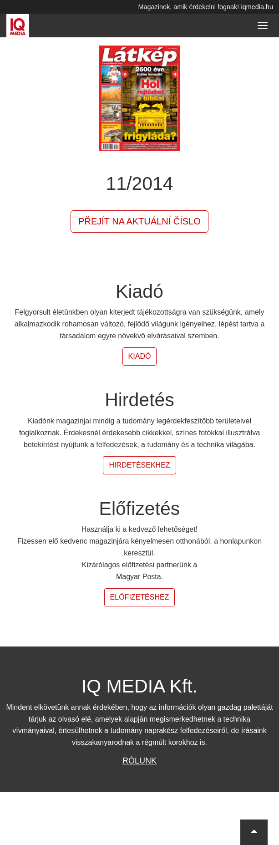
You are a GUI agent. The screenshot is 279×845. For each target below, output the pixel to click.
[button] (254, 832)
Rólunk (139, 760)
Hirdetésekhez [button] (139, 465)
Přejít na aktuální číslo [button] (139, 221)
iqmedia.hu (257, 6)
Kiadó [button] (139, 356)
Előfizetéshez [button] (139, 597)
